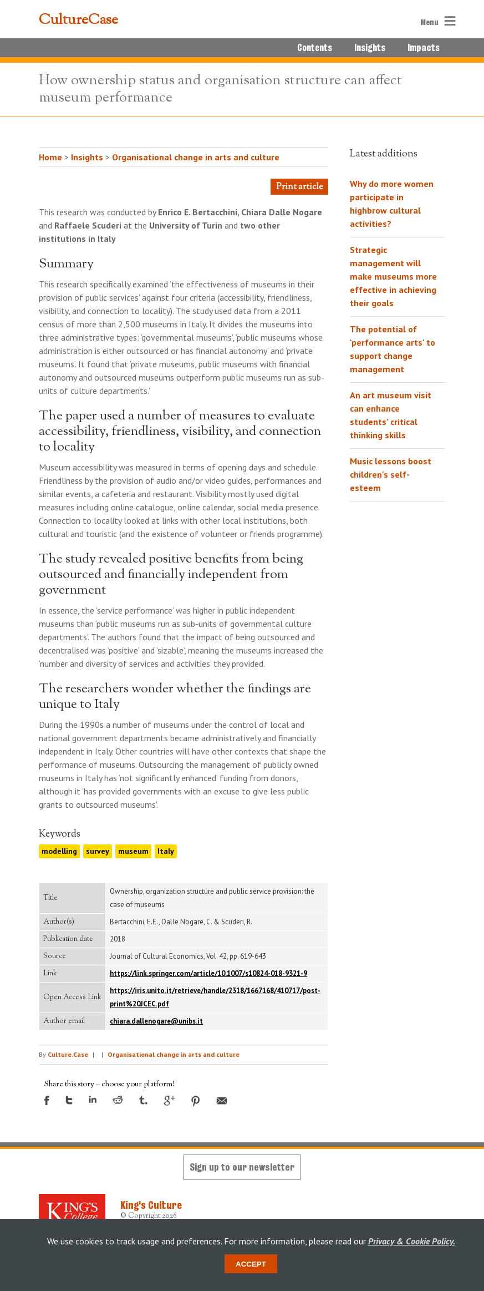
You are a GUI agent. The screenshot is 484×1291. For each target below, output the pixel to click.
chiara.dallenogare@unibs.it (156, 1021)
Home (50, 157)
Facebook (46, 1100)
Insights (369, 47)
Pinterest (195, 1101)
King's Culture (151, 1205)
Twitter (69, 1100)
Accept (251, 1264)
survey (97, 851)
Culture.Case (68, 1054)
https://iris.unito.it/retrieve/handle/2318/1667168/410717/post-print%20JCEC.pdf (215, 997)
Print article (299, 187)
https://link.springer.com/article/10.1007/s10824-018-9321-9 (208, 973)
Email (221, 1101)
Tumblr (143, 1100)
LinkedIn (92, 1099)
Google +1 (169, 1101)
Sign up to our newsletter (242, 1167)
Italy (165, 851)
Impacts (423, 47)
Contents (314, 47)
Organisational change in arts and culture (195, 157)
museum (133, 851)
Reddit (118, 1100)
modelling (59, 851)
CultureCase (78, 20)
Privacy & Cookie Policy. (411, 1241)
